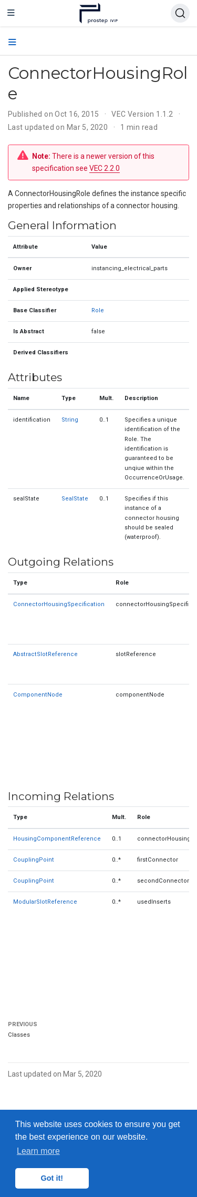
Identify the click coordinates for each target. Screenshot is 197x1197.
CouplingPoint (33, 859)
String (69, 419)
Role (97, 310)
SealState (74, 498)
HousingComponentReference (57, 838)
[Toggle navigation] (11, 13)
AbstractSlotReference (45, 654)
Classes (19, 1034)
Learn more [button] (38, 1151)
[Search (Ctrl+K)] (180, 13)
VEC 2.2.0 (104, 168)
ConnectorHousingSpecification (59, 604)
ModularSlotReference (45, 901)
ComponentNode (38, 694)
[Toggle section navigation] (12, 42)
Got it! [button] (52, 1178)
